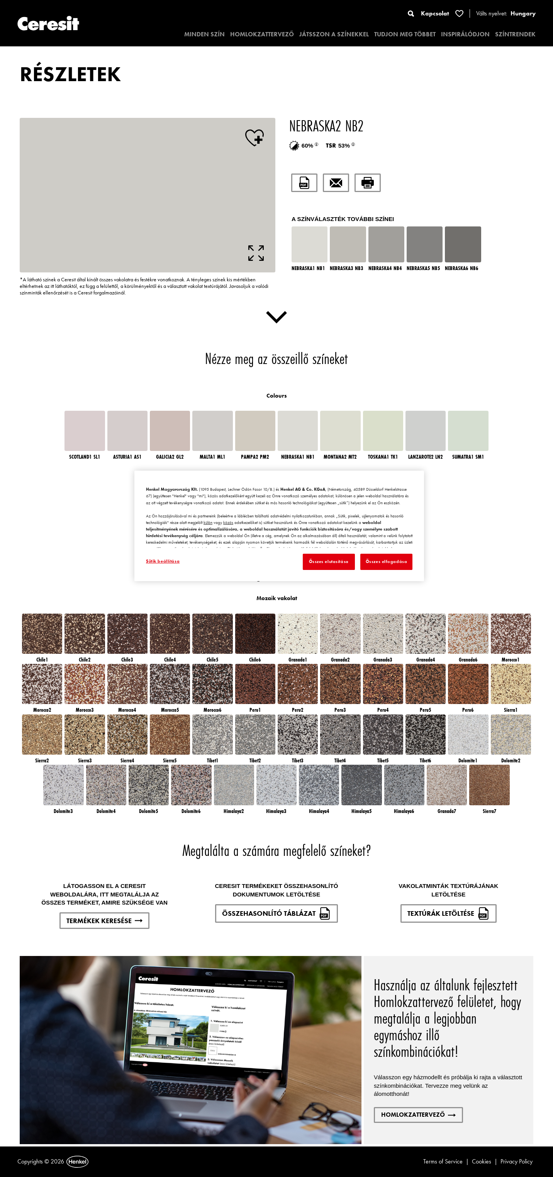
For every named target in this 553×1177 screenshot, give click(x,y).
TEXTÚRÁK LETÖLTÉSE (448, 913)
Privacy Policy (516, 1161)
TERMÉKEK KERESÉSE (104, 920)
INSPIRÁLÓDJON (465, 34)
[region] (279, 526)
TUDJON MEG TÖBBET (405, 34)
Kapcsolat (435, 13)
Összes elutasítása (329, 561)
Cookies (481, 1161)
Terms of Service (443, 1161)
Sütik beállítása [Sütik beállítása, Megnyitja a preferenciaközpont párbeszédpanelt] (163, 561)
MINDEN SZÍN (204, 34)
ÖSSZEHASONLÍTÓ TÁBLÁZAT (276, 913)
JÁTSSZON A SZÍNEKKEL (334, 34)
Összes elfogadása (386, 561)
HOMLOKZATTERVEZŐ (262, 34)
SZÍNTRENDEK (515, 34)
